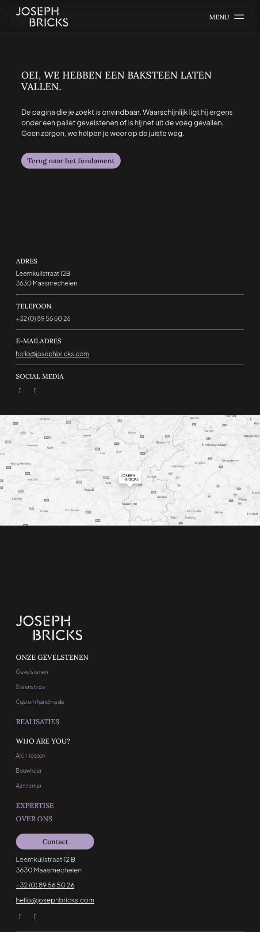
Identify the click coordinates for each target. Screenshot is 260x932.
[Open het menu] (226, 17)
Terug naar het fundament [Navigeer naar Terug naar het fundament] (71, 160)
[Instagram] (35, 389)
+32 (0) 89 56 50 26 (45, 884)
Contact (55, 841)
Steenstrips (30, 687)
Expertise (35, 805)
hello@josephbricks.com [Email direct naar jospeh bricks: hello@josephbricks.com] (52, 353)
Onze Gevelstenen (52, 657)
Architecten (30, 755)
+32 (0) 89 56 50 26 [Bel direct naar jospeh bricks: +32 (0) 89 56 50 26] (43, 318)
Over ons (34, 818)
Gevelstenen (32, 672)
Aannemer (29, 785)
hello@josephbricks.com (55, 899)
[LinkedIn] (20, 389)
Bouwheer (29, 770)
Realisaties (37, 721)
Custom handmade (40, 702)
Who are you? (43, 741)
